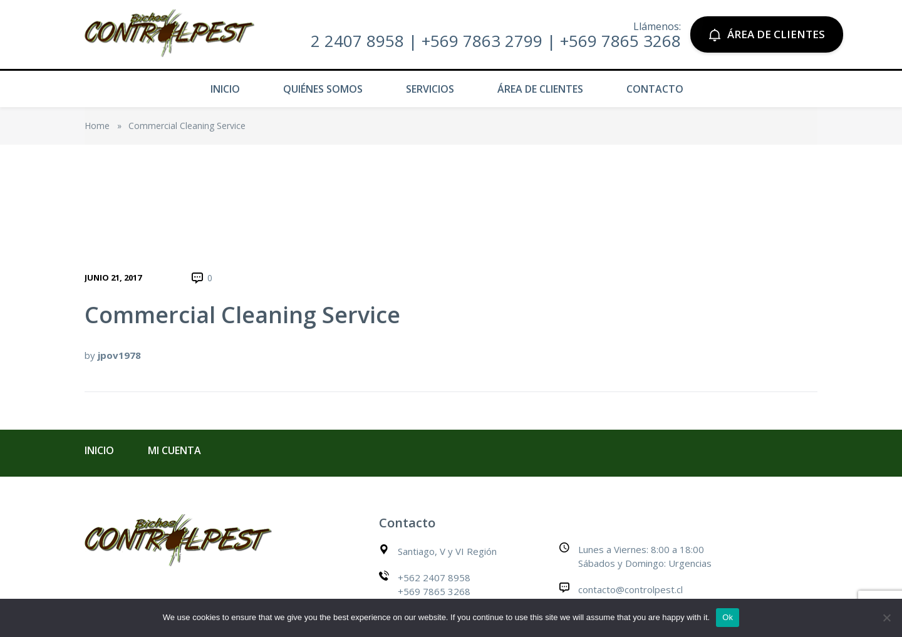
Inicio (225, 89)
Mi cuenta (174, 450)
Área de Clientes (540, 89)
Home (97, 126)
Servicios (430, 89)
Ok (727, 617)
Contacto (654, 89)
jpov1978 (119, 355)
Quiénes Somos (323, 89)
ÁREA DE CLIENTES (766, 34)
